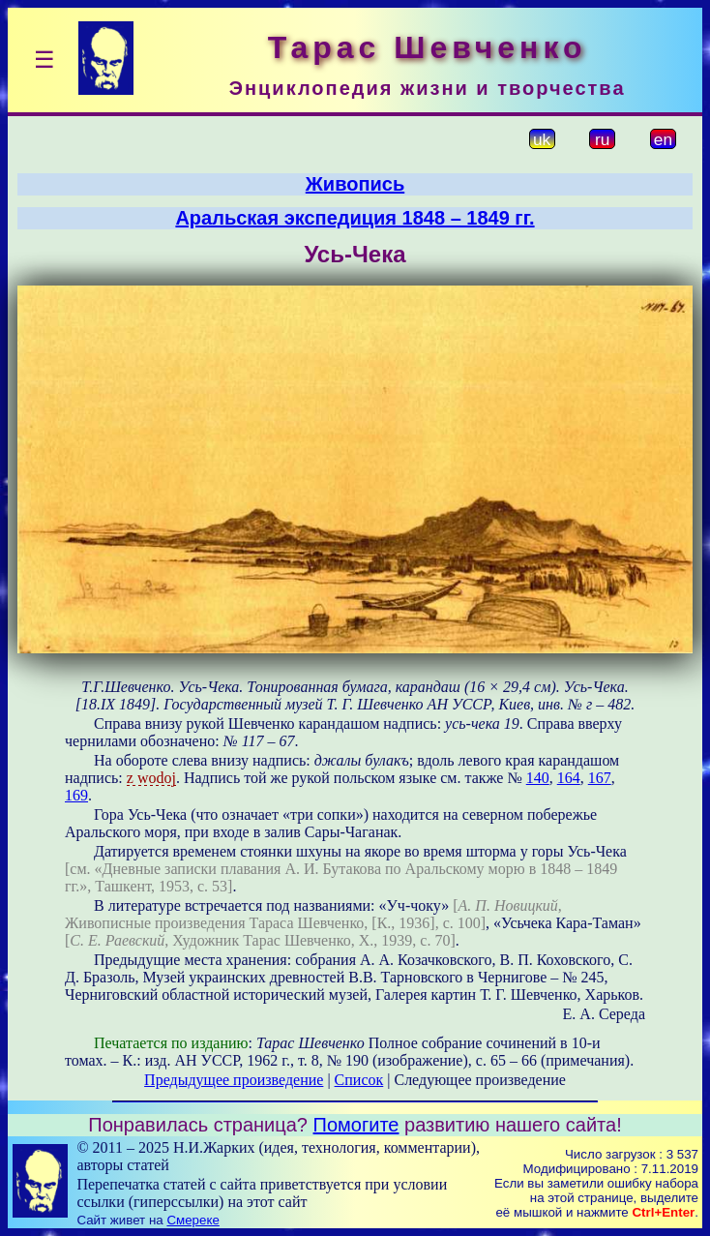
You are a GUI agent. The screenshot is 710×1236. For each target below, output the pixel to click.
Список (359, 1079)
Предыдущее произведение (233, 1079)
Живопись (355, 184)
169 (76, 795)
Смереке (192, 1220)
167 (599, 777)
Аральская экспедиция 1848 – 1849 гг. (354, 217)
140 (537, 777)
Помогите (356, 1124)
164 (568, 777)
